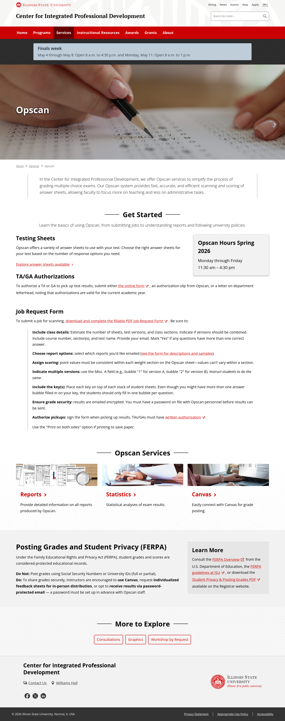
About (167, 32)
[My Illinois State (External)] (265, 5)
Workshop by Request (169, 639)
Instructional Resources (98, 32)
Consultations (108, 639)
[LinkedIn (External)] (43, 696)
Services (63, 32)
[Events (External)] (235, 5)
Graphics (135, 639)
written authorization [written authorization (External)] (183, 417)
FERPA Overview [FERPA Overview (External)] (226, 559)
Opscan (49, 166)
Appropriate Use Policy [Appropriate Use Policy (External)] (232, 714)
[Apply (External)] (255, 5)
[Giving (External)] (212, 5)
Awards (132, 32)
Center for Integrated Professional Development (80, 16)
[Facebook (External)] (27, 696)
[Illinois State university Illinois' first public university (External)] (236, 682)
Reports (30, 494)
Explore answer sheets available (43, 264)
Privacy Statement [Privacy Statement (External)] (196, 714)
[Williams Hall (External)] (64, 683)
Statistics (118, 494)
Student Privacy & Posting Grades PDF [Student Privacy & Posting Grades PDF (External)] (224, 579)
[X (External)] (35, 696)
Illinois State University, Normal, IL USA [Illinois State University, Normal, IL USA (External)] (48, 714)
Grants (151, 32)
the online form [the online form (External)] (131, 285)
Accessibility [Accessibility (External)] (265, 714)
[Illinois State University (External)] (43, 5)
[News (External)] (223, 5)
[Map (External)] (245, 5)
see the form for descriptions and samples (177, 353)
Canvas (201, 494)
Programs (42, 32)
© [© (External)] (13, 714)
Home (22, 32)
